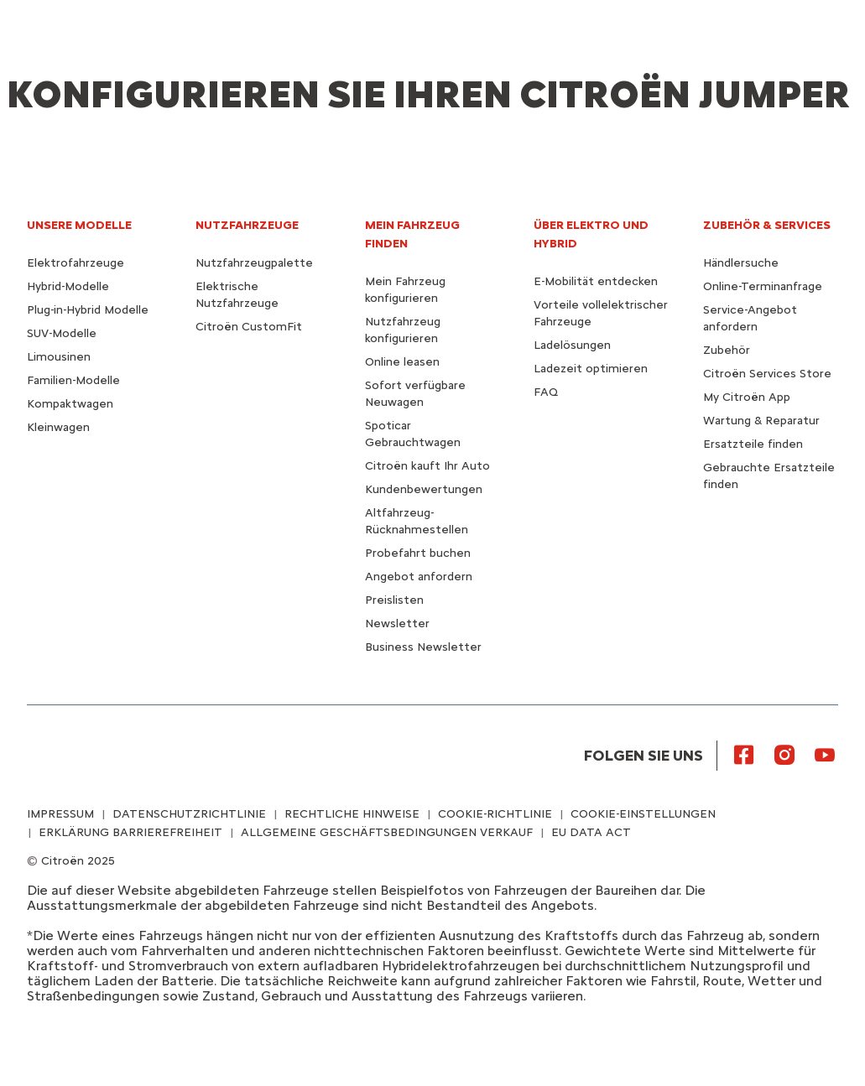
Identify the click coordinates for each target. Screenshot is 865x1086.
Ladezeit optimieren (591, 368)
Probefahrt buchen (418, 553)
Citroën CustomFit (248, 327)
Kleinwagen (58, 427)
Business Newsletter (423, 647)
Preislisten (394, 600)
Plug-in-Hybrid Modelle (88, 310)
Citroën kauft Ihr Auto (427, 466)
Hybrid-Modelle (68, 286)
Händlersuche (741, 263)
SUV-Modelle (61, 333)
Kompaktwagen (70, 404)
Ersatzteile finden (753, 444)
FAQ (546, 392)
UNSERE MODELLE (79, 225)
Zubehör (726, 350)
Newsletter (397, 623)
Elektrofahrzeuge (75, 263)
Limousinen (59, 357)
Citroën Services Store (767, 373)
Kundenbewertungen (423, 489)
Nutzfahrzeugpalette (254, 263)
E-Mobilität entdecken (596, 281)
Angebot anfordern (418, 576)
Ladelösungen (572, 345)
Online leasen (402, 362)
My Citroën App (746, 397)
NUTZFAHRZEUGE (247, 225)
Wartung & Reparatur (761, 420)
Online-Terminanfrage (762, 286)
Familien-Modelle (73, 380)
